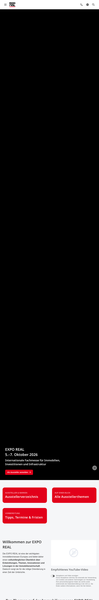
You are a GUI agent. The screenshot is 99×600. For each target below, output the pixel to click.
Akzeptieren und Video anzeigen (67, 576)
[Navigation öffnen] (5, 4)
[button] (81, 4)
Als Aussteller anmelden (19, 472)
